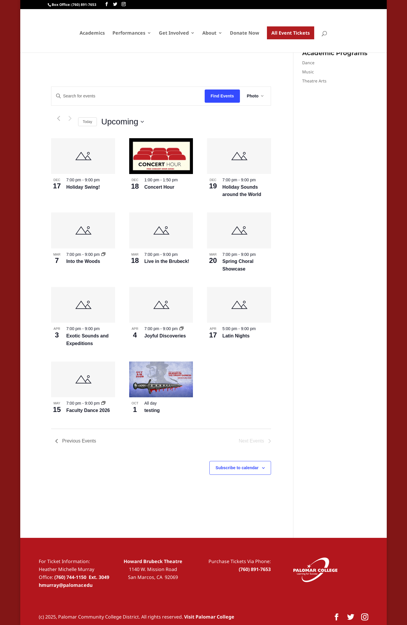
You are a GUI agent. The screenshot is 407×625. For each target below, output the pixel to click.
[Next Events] (70, 118)
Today (87, 122)
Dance (308, 62)
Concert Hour (159, 187)
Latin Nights (235, 335)
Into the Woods (83, 261)
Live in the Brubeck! (166, 261)
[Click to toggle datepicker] (122, 122)
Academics (92, 33)
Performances (128, 33)
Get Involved (174, 33)
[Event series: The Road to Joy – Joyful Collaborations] (181, 328)
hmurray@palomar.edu (65, 585)
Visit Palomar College (209, 617)
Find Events (222, 96)
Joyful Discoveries (165, 335)
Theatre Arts (314, 81)
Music (308, 72)
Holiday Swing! (83, 187)
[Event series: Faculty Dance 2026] (103, 403)
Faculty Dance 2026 (88, 410)
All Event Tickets (290, 33)
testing (152, 410)
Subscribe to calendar (237, 467)
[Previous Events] (58, 118)
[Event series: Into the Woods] (103, 254)
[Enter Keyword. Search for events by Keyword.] (128, 96)
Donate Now (244, 33)
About (209, 33)
